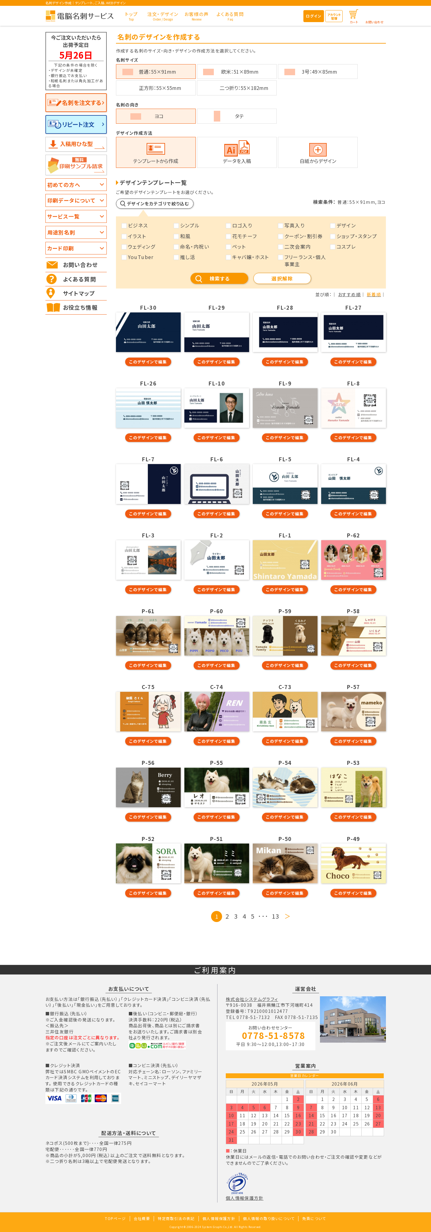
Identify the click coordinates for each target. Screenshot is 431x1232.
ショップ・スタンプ (357, 236)
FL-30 (148, 307)
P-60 (216, 611)
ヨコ (159, 116)
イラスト (137, 236)
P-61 (148, 611)
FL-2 (216, 535)
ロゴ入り (242, 225)
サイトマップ (79, 293)
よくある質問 (79, 279)
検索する (220, 278)
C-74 (216, 687)
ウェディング (141, 246)
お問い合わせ (374, 22)
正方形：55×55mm (160, 87)
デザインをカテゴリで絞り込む (158, 203)
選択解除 (282, 278)
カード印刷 (60, 248)
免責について (314, 1218)
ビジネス (138, 225)
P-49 (353, 839)
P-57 (353, 687)
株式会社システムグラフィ (252, 999)
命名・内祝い (194, 246)
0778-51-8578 (274, 1036)
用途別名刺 (61, 232)
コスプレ (346, 246)
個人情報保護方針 (245, 1198)
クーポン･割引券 (303, 236)
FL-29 (216, 307)
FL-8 (353, 383)
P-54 (285, 762)
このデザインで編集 (148, 362)
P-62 (353, 535)
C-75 (148, 687)
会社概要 (142, 1218)
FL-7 (148, 459)
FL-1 (285, 535)
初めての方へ (63, 184)
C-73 (285, 687)
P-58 (353, 611)
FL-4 (353, 459)
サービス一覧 (63, 216)
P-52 (148, 839)
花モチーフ (244, 236)
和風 (185, 236)
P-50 (285, 839)
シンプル (190, 225)
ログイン (313, 15)
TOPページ (115, 1218)
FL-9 (285, 383)
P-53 (353, 762)
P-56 (148, 762)
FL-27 (353, 307)
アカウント (334, 16)
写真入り (294, 225)
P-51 (216, 839)
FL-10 (216, 383)
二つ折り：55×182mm (244, 87)
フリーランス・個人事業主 (305, 260)
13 (275, 916)
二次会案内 (297, 246)
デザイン (346, 225)
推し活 (187, 257)
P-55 (216, 762)
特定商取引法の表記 (176, 1218)
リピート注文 (78, 124)
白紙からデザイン (318, 161)
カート (354, 22)
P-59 (285, 611)
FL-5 (285, 459)
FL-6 (216, 459)
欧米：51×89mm (240, 71)
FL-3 (148, 535)
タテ (239, 116)
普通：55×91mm (157, 71)
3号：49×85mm (319, 71)
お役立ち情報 (80, 307)
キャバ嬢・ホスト (250, 257)
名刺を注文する (82, 102)
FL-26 (148, 383)
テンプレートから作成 (155, 161)
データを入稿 (237, 161)
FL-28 (285, 307)
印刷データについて (71, 200)
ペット (239, 246)
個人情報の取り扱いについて (268, 1218)
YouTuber (141, 257)
